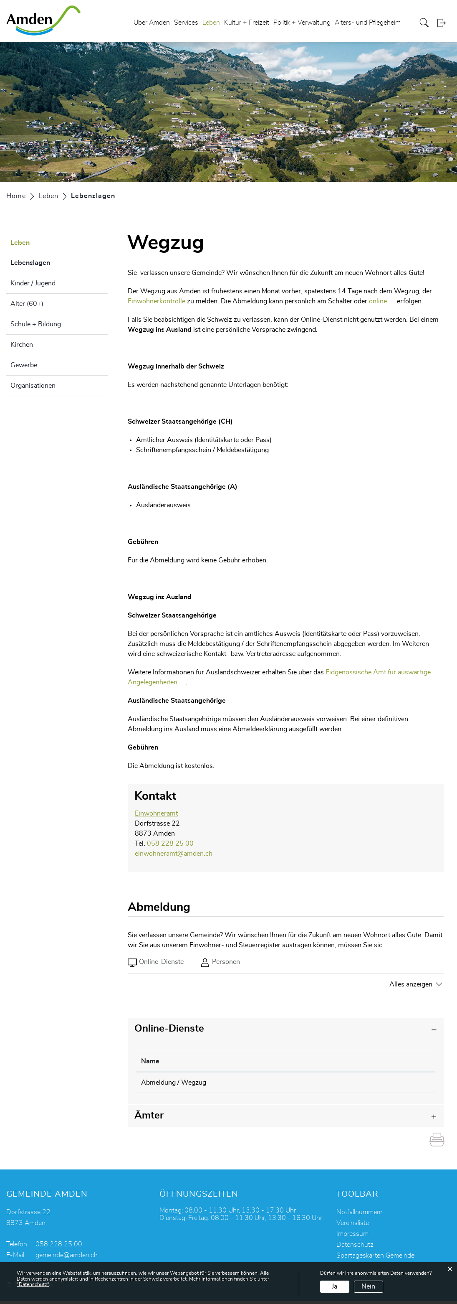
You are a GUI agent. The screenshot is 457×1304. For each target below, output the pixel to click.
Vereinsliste (352, 1226)
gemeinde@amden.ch (66, 1258)
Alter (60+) (26, 303)
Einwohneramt (156, 813)
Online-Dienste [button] (169, 1029)
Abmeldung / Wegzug (173, 1082)
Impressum (352, 1236)
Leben (211, 22)
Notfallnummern (359, 1215)
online (382, 301)
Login (444, 23)
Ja (334, 1286)
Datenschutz (355, 1247)
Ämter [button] (149, 1118)
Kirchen (21, 344)
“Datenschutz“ (33, 1284)
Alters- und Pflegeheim (368, 22)
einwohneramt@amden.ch (173, 853)
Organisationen (33, 385)
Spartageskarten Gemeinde (375, 1258)
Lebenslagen (51, 261)
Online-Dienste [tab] (156, 962)
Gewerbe (23, 365)
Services (186, 22)
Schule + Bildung (35, 324)
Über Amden (152, 22)
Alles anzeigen (410, 984)
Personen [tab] (220, 962)
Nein (368, 1286)
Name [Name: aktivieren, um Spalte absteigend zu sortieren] (150, 1061)
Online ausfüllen (377, 1083)
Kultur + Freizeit (246, 22)
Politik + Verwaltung (302, 22)
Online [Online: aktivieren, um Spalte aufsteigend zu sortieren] (319, 1061)
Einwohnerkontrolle (156, 301)
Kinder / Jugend (33, 283)
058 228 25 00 (170, 843)
